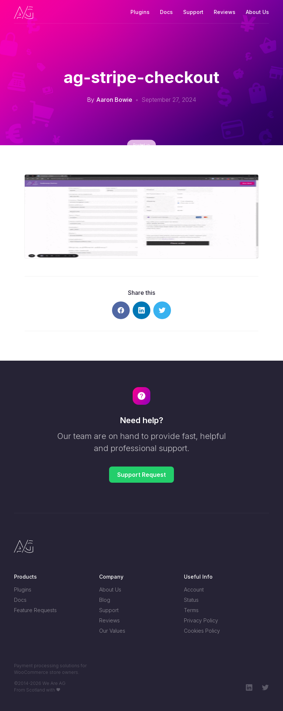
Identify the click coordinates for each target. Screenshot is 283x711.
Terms (191, 610)
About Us (257, 12)
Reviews (224, 12)
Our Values (112, 631)
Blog (104, 600)
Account (194, 589)
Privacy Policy (201, 620)
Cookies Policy (202, 631)
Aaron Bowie (114, 99)
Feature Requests (35, 610)
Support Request (141, 474)
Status (191, 600)
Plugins (140, 12)
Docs (166, 12)
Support (193, 12)
